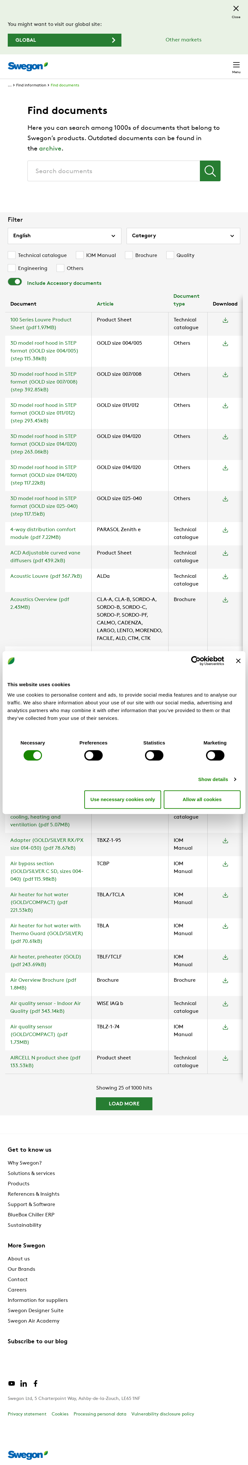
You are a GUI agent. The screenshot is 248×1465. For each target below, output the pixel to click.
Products (18, 1184)
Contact (18, 1279)
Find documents (65, 85)
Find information (31, 85)
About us (19, 1259)
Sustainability (24, 1225)
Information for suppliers (38, 1300)
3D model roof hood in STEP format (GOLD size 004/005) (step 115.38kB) (44, 351)
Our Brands (21, 1269)
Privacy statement (27, 1414)
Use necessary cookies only (122, 799)
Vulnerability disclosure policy (162, 1414)
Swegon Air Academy (33, 1321)
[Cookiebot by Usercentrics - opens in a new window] (196, 661)
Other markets (184, 40)
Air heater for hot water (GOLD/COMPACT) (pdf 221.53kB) (39, 902)
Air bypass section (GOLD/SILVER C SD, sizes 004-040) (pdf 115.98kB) (46, 871)
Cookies (60, 1414)
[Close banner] (238, 661)
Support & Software (31, 1204)
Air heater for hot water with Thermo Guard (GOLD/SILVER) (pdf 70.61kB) (46, 933)
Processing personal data (100, 1414)
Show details (213, 779)
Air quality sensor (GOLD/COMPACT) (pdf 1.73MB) (38, 1034)
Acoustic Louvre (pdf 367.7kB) (46, 576)
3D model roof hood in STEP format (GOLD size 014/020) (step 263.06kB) (43, 444)
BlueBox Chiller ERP (31, 1215)
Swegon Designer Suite (36, 1311)
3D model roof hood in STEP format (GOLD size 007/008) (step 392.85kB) (44, 382)
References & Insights (33, 1194)
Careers (17, 1290)
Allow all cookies (202, 799)
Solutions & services (31, 1173)
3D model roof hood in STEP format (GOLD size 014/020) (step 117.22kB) (43, 475)
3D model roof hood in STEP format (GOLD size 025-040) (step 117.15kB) (44, 506)
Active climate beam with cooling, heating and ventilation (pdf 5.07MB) (41, 817)
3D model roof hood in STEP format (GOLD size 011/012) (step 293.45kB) (43, 413)
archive (50, 149)
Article (105, 304)
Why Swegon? (25, 1163)
